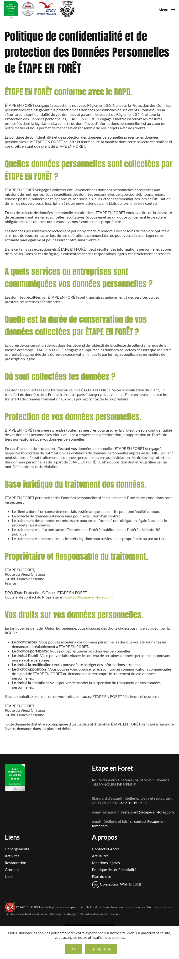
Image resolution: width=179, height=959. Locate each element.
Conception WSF (110, 884)
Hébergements (17, 849)
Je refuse (101, 949)
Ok (73, 949)
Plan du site (101, 876)
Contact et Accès (106, 849)
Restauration (15, 862)
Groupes (12, 869)
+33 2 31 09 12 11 (132, 802)
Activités (12, 855)
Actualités (100, 855)
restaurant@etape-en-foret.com (147, 812)
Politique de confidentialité (114, 869)
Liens (9, 876)
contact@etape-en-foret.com (89, 597)
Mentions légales (106, 862)
